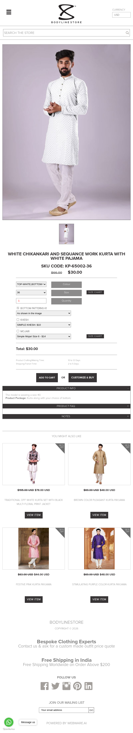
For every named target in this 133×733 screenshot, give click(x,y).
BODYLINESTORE (67, 622)
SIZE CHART (95, 292)
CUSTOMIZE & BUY (82, 377)
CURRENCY (118, 10)
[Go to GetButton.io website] (9, 729)
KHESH (24, 319)
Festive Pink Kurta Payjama (33, 584)
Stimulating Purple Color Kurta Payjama (99, 584)
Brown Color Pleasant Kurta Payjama (99, 500)
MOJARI (24, 331)
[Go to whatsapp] (8, 722)
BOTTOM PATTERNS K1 (33, 308)
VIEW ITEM (34, 515)
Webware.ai (77, 723)
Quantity (66, 300)
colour (66, 284)
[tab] (66, 388)
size (66, 292)
